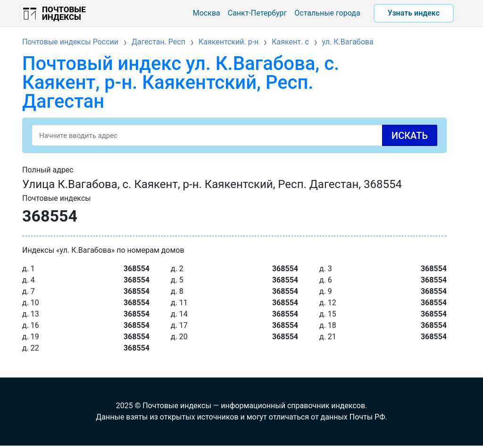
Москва (206, 13)
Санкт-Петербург (257, 13)
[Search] (234, 135)
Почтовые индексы (64, 13)
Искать (409, 135)
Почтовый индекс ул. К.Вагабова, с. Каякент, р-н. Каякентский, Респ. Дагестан (180, 82)
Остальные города (327, 13)
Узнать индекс (414, 13)
